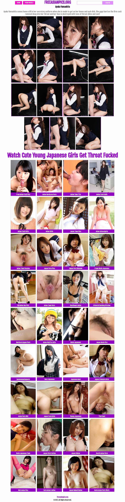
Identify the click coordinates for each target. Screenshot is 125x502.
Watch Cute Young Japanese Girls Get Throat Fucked (62, 155)
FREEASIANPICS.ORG (57, 3)
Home (18, 3)
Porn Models (29, 3)
